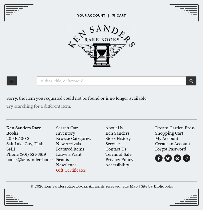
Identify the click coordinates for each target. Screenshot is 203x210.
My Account (166, 138)
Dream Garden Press (175, 128)
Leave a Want (68, 154)
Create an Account (172, 143)
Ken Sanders (117, 133)
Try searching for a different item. (38, 106)
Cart (119, 15)
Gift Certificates (71, 170)
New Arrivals (68, 143)
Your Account (91, 15)
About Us (114, 128)
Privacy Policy (119, 159)
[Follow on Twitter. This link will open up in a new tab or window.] (168, 158)
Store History (118, 138)
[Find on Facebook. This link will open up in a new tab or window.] (159, 158)
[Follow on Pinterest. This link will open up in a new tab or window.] (177, 158)
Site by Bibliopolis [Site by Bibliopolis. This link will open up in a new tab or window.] (157, 186)
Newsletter (66, 165)
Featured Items (70, 149)
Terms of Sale (118, 154)
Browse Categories (73, 138)
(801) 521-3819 (33, 154)
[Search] (111, 80)
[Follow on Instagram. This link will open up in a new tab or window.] (186, 158)
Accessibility (117, 165)
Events (62, 159)
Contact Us (115, 149)
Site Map (130, 186)
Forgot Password (170, 149)
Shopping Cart (169, 133)
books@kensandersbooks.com (34, 159)
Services (113, 143)
